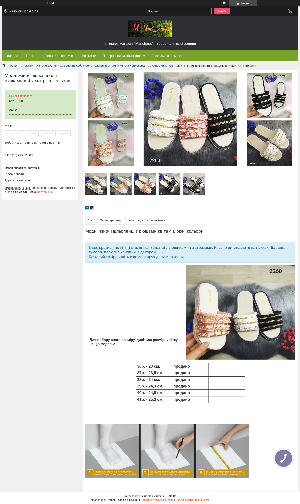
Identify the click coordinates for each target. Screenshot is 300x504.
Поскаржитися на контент (157, 499)
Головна (11, 56)
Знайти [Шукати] (222, 11)
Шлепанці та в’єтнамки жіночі (152, 65)
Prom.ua (171, 495)
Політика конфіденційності (192, 499)
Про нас (30, 56)
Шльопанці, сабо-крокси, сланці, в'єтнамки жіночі (94, 65)
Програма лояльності (167, 56)
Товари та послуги (59, 56)
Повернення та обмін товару (124, 56)
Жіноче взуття (46, 65)
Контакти (89, 56)
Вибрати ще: (32, 142)
